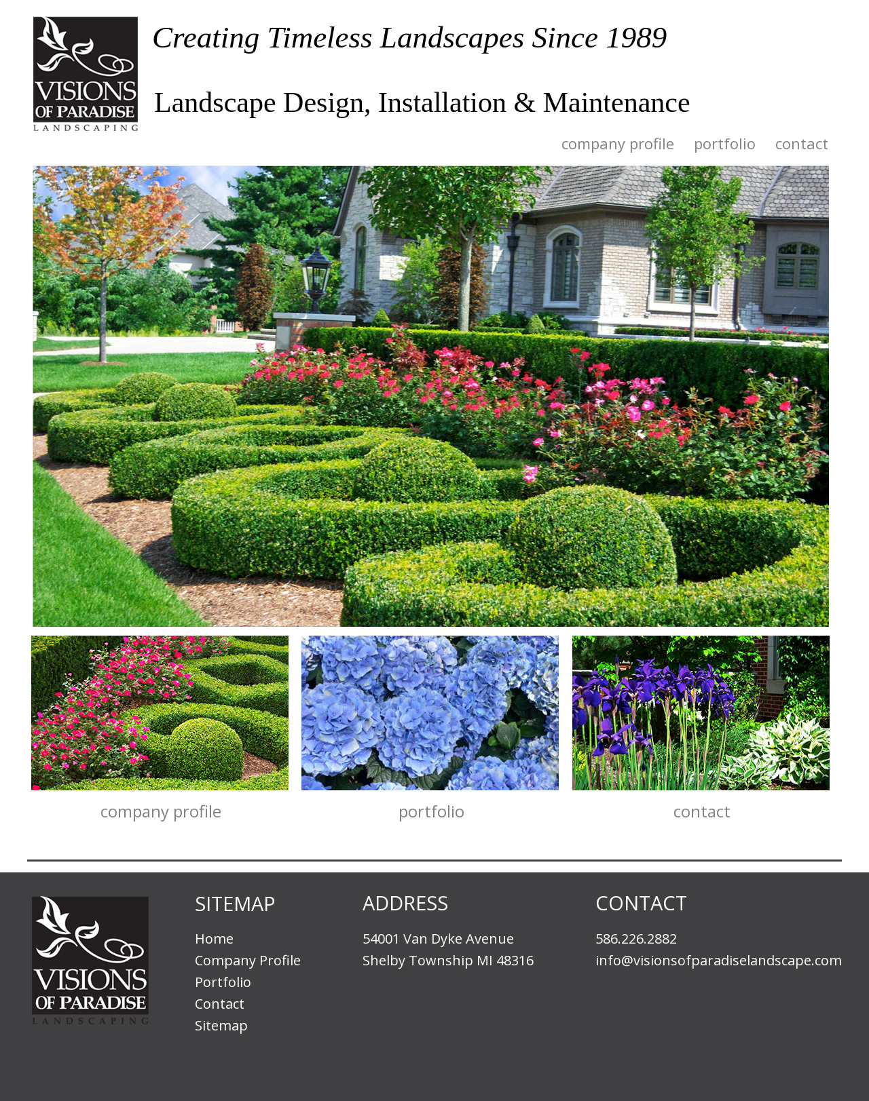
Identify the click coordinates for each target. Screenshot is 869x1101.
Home (214, 938)
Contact (801, 143)
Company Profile (617, 143)
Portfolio (725, 143)
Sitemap (221, 1025)
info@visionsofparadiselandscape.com (718, 960)
